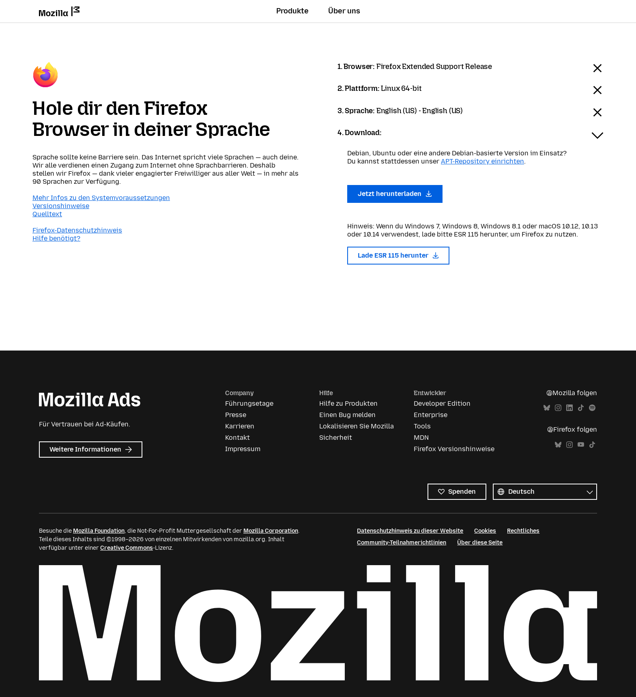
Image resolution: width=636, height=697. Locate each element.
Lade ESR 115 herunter (398, 255)
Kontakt (237, 437)
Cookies (485, 530)
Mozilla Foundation (99, 530)
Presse (235, 415)
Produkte (292, 10)
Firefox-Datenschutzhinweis (77, 230)
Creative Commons (126, 547)
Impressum (242, 449)
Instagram (558, 408)
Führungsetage (249, 403)
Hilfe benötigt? (56, 238)
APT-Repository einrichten (482, 161)
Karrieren (239, 426)
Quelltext (47, 214)
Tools (422, 426)
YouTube (581, 445)
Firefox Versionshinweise (454, 449)
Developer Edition (442, 403)
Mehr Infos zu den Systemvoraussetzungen (101, 198)
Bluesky (547, 408)
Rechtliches (523, 530)
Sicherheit (335, 437)
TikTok (581, 408)
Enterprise (430, 415)
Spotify (592, 408)
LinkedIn (569, 408)
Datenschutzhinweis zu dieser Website (410, 530)
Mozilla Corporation (270, 530)
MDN (421, 437)
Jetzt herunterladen (395, 194)
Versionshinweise (60, 206)
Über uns (344, 10)
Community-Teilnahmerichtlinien (401, 542)
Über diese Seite (480, 542)
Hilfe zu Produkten (348, 403)
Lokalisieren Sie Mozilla (356, 426)
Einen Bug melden (347, 415)
